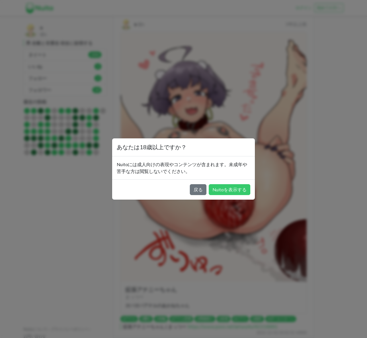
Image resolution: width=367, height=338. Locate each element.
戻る (198, 189)
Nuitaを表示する (229, 189)
